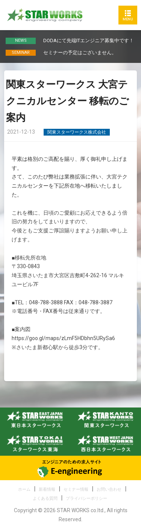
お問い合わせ (109, 489)
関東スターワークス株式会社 (76, 132)
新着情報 (47, 489)
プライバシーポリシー (86, 498)
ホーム (24, 489)
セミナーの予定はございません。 (80, 52)
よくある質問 (45, 498)
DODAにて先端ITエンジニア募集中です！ (88, 40)
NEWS (21, 40)
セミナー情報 (76, 489)
